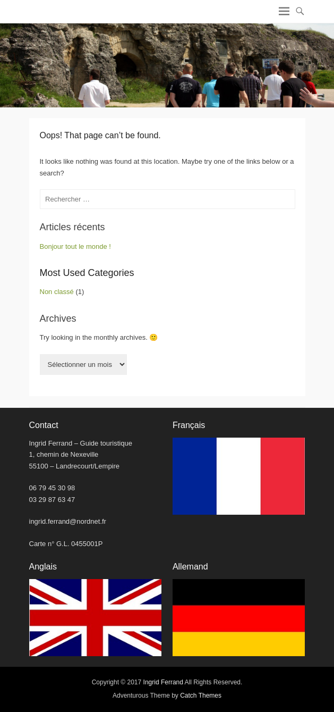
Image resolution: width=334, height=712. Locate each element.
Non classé (57, 292)
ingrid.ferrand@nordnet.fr (67, 521)
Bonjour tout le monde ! (75, 246)
